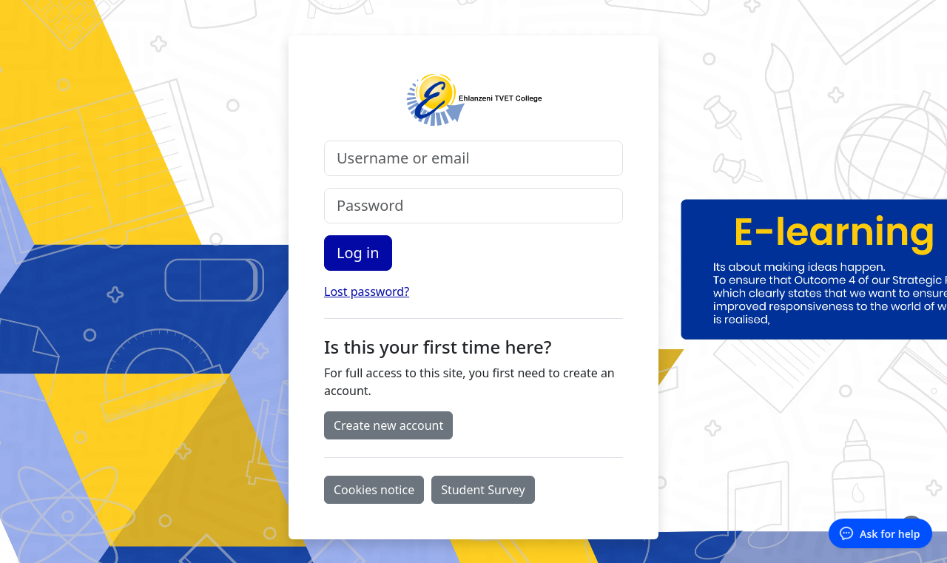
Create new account (388, 425)
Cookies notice (374, 490)
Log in (358, 253)
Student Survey (483, 490)
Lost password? (366, 291)
